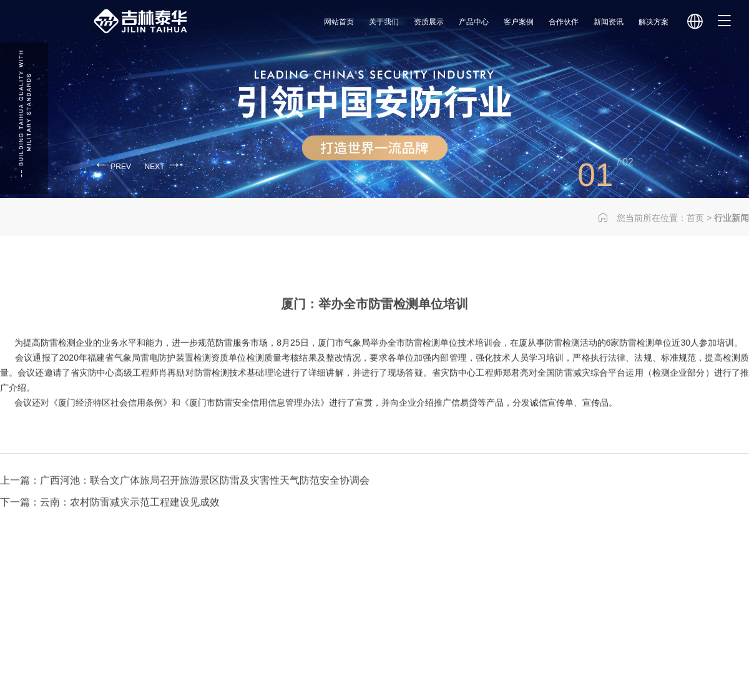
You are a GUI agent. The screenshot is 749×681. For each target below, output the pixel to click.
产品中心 (474, 21)
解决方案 (653, 21)
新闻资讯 (609, 21)
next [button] (163, 163)
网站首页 (339, 21)
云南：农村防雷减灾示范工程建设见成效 (130, 524)
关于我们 (384, 21)
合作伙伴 (564, 21)
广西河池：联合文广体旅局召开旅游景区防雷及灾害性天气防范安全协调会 (205, 502)
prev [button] (112, 163)
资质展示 (429, 21)
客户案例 (519, 21)
